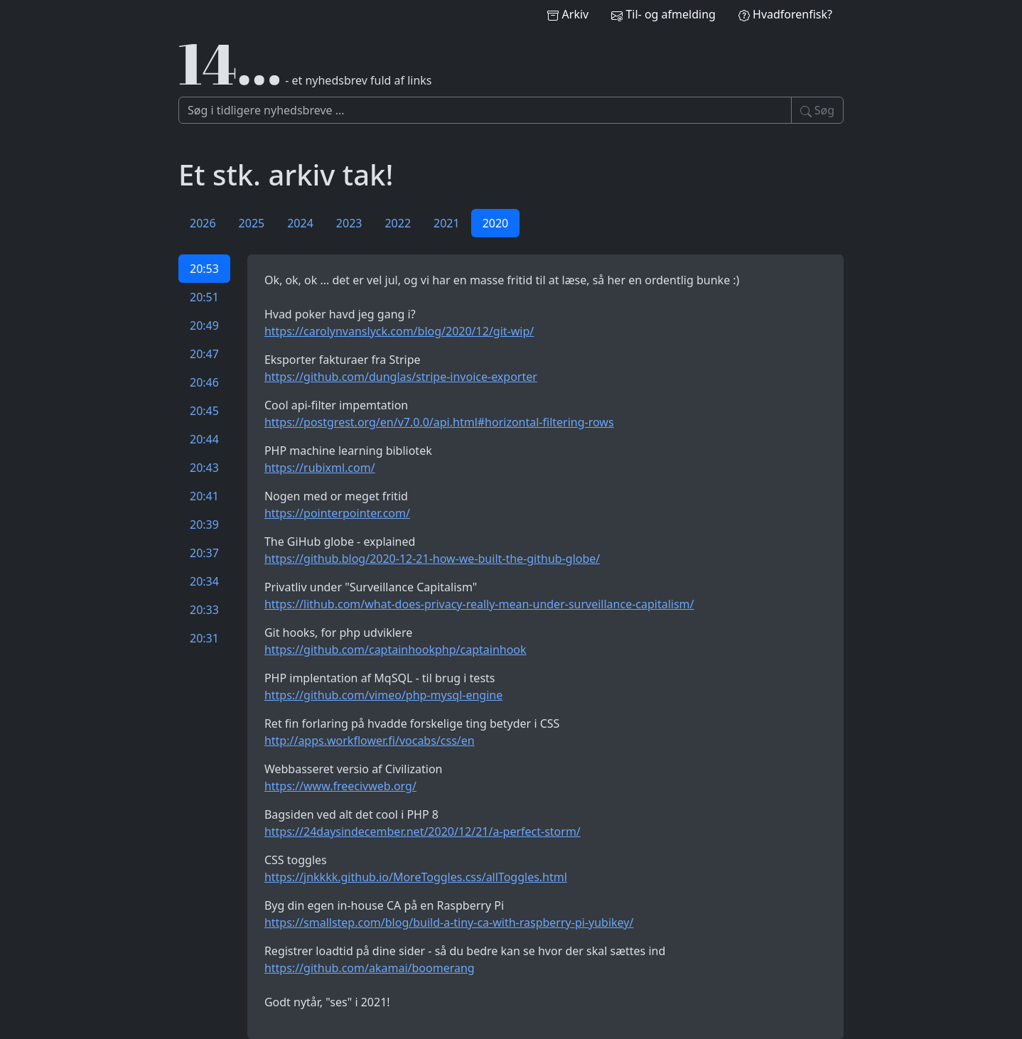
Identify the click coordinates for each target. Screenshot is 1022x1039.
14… (230, 62)
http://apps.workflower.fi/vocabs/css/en (369, 740)
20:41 (204, 496)
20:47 (204, 354)
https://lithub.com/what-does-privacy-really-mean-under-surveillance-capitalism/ (479, 604)
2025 (252, 223)
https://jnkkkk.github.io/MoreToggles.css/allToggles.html (415, 877)
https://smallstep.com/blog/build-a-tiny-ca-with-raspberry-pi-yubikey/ (449, 922)
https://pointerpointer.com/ (337, 513)
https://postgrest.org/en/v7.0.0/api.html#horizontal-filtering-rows (439, 422)
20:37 (204, 553)
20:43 (204, 467)
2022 (397, 223)
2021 (447, 223)
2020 (496, 223)
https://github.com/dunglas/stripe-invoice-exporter (400, 376)
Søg (817, 110)
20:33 (204, 610)
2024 (300, 223)
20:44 (204, 439)
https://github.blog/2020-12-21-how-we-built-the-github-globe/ (432, 558)
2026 (203, 223)
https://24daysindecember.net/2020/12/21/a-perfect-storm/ (422, 831)
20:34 (204, 581)
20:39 (204, 524)
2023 (349, 223)
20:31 (204, 638)
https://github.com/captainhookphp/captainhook (395, 649)
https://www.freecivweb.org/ (340, 786)
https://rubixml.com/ (319, 467)
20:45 (204, 411)
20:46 (204, 382)
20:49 (204, 325)
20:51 (204, 297)
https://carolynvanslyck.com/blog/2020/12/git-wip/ (399, 331)
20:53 (204, 268)
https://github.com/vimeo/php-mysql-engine (383, 695)
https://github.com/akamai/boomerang (369, 968)
